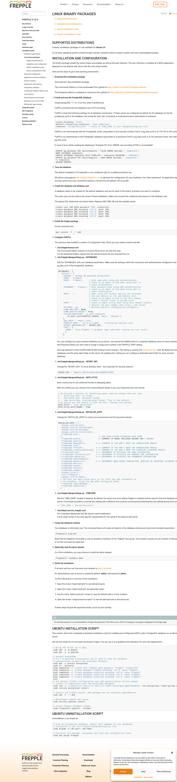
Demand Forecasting (60, 755)
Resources (89, 4)
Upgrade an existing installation (35, 77)
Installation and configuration (36, 64)
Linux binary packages (32, 57)
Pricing (76, 4)
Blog (88, 771)
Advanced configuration (32, 74)
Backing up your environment (34, 101)
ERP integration (27, 111)
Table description (28, 40)
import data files (149, 350)
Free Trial (160, 4)
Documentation (105, 4)
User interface (27, 37)
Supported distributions (34, 61)
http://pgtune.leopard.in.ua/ (88, 177)
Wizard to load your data (30, 30)
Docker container (30, 81)
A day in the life (27, 27)
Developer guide (28, 114)
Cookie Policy (138, 777)
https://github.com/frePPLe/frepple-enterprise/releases (133, 92)
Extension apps (27, 47)
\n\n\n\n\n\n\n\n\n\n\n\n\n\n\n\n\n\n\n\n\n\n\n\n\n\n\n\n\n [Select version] (163, 13)
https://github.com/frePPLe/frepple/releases (126, 87)
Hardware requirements (32, 54)
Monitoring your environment (34, 98)
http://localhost (104, 568)
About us (120, 4)
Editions (88, 777)
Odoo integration (60, 771)
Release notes (27, 124)
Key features (26, 24)
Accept (123, 771)
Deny (143, 771)
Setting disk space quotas (33, 104)
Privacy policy (148, 777)
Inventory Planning (60, 760)
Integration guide (28, 107)
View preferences (164, 771)
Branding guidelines (29, 121)
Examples (25, 34)
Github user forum (88, 766)
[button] (172, 752)
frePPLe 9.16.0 (30, 19)
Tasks (24, 44)
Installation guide (28, 51)
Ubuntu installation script (35, 67)
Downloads (88, 760)
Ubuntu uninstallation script (36, 71)
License (25, 118)
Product (64, 4)
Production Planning (60, 766)
